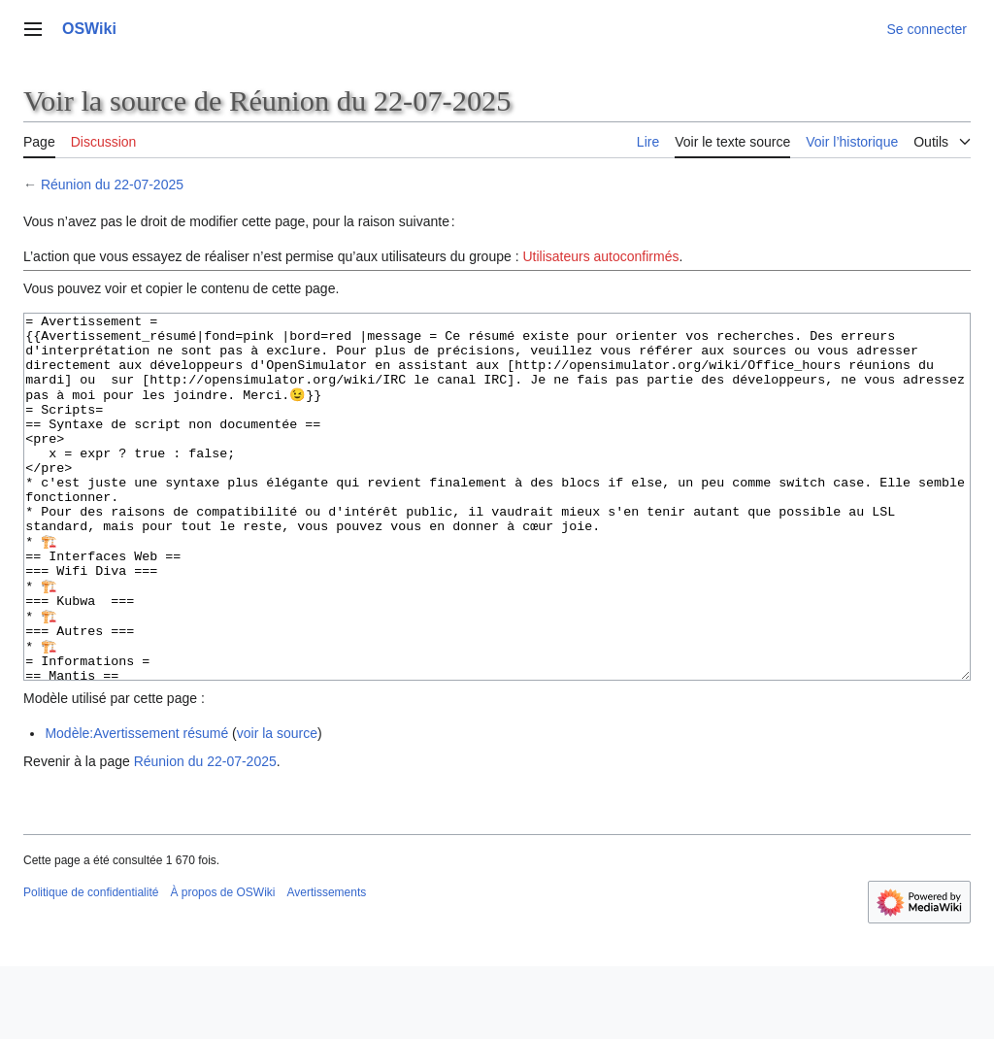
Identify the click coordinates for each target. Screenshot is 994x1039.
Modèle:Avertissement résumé (136, 806)
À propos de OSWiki (222, 965)
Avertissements (326, 965)
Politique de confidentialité (90, 965)
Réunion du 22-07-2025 (112, 184)
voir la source (277, 806)
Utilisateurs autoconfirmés (600, 256)
